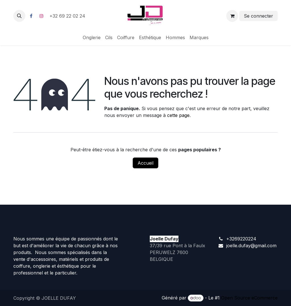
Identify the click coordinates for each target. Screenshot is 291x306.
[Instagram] (41, 15)
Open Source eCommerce (249, 298)
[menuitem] (91, 37)
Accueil (145, 163)
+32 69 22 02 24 (68, 16)
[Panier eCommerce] (232, 16)
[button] (19, 16)
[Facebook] (31, 15)
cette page (178, 115)
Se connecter (258, 16)
